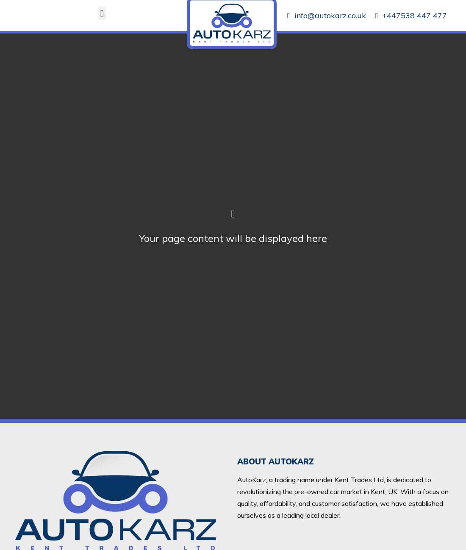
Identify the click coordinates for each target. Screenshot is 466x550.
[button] (102, 13)
